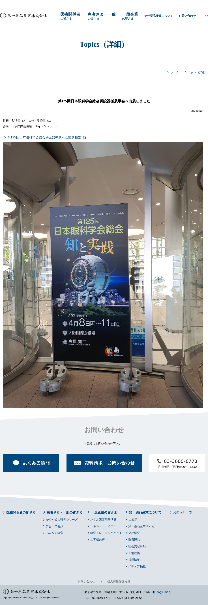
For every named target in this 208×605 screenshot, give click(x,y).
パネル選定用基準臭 (103, 519)
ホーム (174, 72)
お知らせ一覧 (182, 512)
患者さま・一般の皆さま (64, 512)
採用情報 (134, 559)
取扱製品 (134, 539)
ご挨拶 (132, 519)
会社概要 (134, 532)
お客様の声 (97, 539)
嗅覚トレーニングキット (106, 532)
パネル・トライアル (103, 526)
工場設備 (134, 553)
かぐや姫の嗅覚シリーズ (62, 519)
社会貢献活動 (137, 546)
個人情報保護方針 (118, 581)
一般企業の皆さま (104, 512)
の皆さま (72, 16)
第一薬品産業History (141, 526)
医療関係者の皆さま (21, 512)
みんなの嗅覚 (54, 532)
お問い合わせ (187, 15)
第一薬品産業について (158, 15)
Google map (162, 592)
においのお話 (54, 526)
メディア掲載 (137, 566)
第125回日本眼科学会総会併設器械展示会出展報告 (44, 137)
